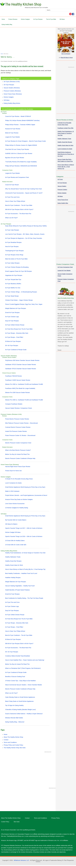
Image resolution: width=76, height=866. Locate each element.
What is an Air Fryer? (11, 218)
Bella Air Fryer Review (11, 133)
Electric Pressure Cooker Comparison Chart (18, 443)
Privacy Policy (55, 818)
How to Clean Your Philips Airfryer (15, 202)
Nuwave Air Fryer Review (12, 129)
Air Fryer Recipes (9, 85)
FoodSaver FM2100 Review (13, 376)
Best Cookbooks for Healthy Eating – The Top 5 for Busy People (24, 599)
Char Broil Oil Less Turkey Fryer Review (17, 150)
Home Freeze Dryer (63, 200)
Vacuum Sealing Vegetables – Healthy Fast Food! (20, 586)
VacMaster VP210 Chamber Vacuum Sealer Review (20, 369)
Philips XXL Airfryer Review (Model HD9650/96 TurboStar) (22, 121)
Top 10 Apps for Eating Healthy (14, 706)
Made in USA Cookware (12, 492)
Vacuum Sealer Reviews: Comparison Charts (18, 409)
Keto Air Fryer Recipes (12, 247)
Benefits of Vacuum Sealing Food (15, 677)
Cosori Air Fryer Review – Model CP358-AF (18, 117)
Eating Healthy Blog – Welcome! (14, 722)
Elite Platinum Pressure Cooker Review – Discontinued (21, 423)
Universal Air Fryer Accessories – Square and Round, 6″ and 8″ (24, 193)
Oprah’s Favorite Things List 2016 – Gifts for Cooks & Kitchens (23, 537)
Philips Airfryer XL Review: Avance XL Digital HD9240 (21, 146)
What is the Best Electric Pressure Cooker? (18, 451)
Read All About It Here (66, 58)
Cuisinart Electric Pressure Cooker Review (17, 428)
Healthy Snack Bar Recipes (13, 562)
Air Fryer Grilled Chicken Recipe (14, 325)
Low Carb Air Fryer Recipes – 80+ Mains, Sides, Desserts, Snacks (24, 235)
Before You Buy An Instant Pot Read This (17, 455)
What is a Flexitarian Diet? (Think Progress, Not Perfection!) (23, 669)
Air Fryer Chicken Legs (12, 317)
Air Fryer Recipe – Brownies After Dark (16, 334)
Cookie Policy (5, 822)
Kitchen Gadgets (9, 97)
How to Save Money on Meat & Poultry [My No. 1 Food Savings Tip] (25, 570)
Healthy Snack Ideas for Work (14, 566)
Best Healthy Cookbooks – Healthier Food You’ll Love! (21, 574)
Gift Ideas (6, 101)
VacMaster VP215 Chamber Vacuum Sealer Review (20, 365)
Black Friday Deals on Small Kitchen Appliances (19, 702)
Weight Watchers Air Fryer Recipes (15, 309)
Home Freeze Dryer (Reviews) (13, 94)
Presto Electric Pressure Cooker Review (17, 419)
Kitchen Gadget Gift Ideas (12, 533)
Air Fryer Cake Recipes (12, 230)
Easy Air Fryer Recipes (12, 321)
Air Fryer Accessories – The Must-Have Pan (18, 214)
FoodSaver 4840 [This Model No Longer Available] (20, 389)
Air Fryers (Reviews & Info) (12, 82)
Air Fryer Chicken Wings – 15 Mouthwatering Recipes (21, 292)
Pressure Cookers (62, 190)
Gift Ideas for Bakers (11, 524)
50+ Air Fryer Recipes (11, 346)
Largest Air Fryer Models (12, 137)
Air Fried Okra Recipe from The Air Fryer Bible (19, 329)
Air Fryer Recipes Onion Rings (14, 255)
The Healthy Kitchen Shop (20, 4)
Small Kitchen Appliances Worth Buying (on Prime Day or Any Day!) (25, 488)
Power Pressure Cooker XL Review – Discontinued (20, 436)
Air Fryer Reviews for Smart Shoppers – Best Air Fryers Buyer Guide (25, 142)
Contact (6, 740)
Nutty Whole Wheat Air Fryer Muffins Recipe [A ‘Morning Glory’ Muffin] (26, 226)
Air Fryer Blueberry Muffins (13, 284)
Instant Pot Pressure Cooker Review (16, 432)
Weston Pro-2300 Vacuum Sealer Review (17, 393)
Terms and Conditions (10, 743)
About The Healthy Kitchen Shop (13, 737)
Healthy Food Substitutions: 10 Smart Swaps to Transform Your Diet (25, 553)
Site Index (17, 822)
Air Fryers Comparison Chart (65, 267)
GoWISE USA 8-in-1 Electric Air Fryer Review (18, 154)
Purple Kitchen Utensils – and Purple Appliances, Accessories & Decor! (26, 496)
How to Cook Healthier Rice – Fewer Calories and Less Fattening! (24, 661)
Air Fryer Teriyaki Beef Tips (13, 280)
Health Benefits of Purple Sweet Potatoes (17, 590)
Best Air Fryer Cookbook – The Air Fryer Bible (18, 206)
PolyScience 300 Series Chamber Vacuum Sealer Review (22, 361)
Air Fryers (60, 180)
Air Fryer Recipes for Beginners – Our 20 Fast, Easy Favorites (23, 239)
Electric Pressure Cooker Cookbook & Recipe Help (20, 459)
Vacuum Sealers (62, 186)
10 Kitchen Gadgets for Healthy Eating (16, 508)
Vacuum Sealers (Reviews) (12, 88)
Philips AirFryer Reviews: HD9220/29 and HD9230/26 (21, 166)
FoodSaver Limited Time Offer (65, 128)
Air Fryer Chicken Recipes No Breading (16, 268)
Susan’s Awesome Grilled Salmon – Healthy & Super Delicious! (24, 714)
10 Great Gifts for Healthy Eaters (15, 541)
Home (2, 54)
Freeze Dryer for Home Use (13, 471)
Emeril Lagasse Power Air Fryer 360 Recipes (18, 272)
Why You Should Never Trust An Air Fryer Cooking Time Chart (23, 189)
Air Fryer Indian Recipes (12, 263)
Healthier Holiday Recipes (13, 578)
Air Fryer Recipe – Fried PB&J (14, 338)
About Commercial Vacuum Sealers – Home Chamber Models (23, 685)
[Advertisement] (28, 41)
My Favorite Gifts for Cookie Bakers (15, 520)
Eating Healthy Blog (63, 203)
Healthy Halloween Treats (12, 557)
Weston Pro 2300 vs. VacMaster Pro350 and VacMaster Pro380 (24, 385)
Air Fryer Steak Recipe (12, 296)
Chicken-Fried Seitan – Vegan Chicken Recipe (19, 301)
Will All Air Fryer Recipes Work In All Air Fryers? (19, 210)
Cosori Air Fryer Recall (12, 185)
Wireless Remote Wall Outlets (14, 718)
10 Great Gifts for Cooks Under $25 (15, 545)
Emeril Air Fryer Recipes (12, 313)
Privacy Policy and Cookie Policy (13, 745)
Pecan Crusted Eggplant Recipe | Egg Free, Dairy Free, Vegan (23, 305)
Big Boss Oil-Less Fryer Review (14, 158)
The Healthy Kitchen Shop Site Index (15, 748)
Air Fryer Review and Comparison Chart (17, 178)
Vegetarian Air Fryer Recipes (13, 276)
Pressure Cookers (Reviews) (12, 91)
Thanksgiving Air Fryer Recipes (14, 251)
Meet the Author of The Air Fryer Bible (16, 259)
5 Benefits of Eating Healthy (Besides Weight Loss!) (20, 710)
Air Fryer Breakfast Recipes (13, 243)
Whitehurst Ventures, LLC (21, 861)
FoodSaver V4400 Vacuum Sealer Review (17, 381)
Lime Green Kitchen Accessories (14, 504)
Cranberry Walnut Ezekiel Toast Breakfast (17, 656)
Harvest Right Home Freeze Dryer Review (17, 467)
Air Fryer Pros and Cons (12, 198)
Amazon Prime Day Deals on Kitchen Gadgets (19, 500)
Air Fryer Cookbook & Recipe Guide (15, 350)
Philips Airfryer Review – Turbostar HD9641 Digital (20, 125)
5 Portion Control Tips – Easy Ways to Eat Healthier (20, 681)
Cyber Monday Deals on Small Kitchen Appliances (20, 698)
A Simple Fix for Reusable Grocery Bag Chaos (19, 479)
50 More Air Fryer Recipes (13, 342)
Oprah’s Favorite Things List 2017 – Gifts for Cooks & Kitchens (23, 529)
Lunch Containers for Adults (13, 483)
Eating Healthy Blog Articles (12, 104)
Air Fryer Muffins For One (12, 288)
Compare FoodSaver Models (13, 404)
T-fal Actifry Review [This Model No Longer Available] (21, 162)
